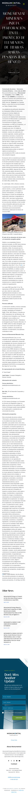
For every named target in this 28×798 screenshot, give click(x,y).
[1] (21, 265)
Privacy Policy (14, 740)
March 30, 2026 (6, 616)
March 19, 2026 (6, 644)
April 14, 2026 (6, 602)
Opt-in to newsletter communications (13, 712)
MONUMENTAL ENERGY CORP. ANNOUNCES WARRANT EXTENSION (12, 624)
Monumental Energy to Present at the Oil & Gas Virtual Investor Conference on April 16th (13, 598)
